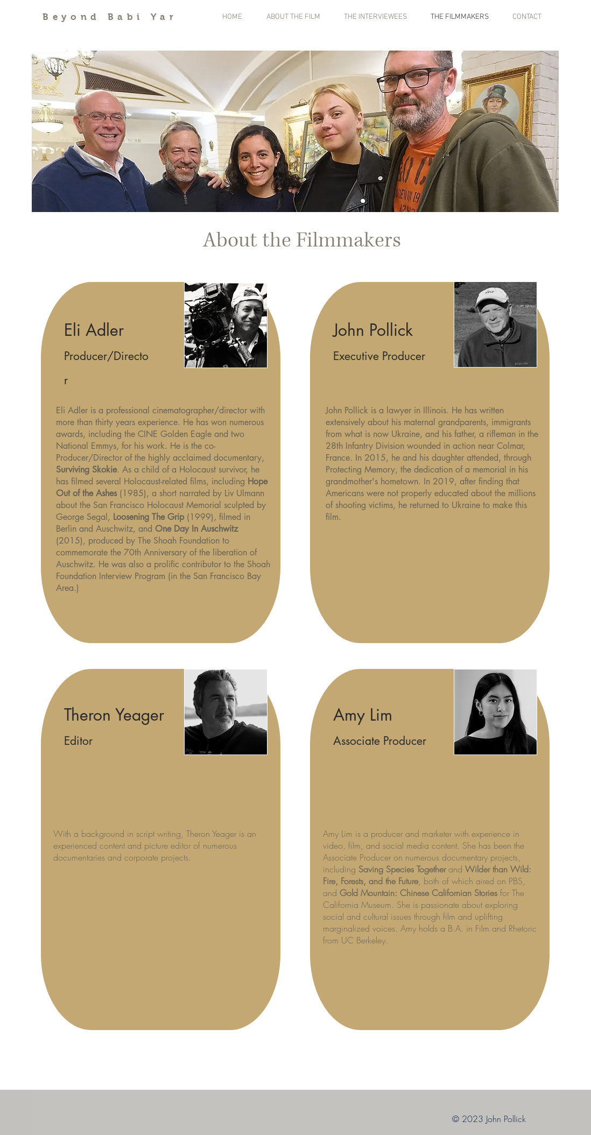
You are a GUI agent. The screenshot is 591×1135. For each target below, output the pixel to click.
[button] (295, 131)
